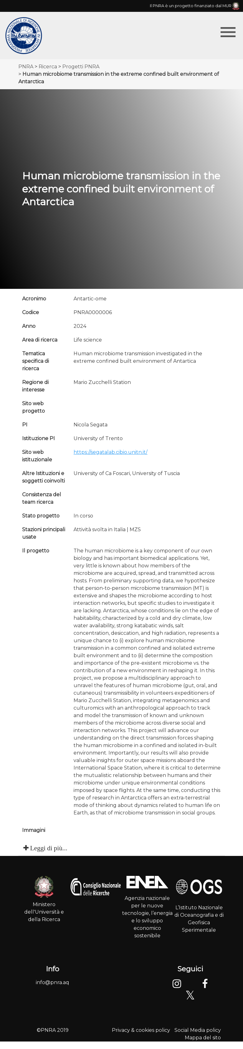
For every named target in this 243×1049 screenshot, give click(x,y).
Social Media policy (197, 1030)
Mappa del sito (203, 1038)
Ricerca (48, 67)
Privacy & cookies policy (141, 1030)
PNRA (25, 67)
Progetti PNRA (80, 67)
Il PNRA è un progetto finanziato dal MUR (194, 5)
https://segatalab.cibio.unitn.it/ (110, 452)
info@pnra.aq (52, 982)
